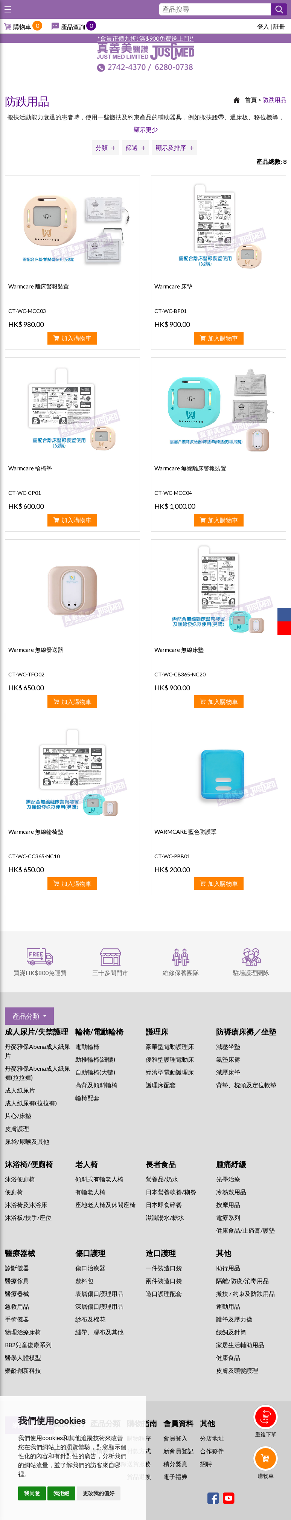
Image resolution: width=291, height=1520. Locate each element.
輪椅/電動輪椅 (99, 1031)
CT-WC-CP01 (24, 493)
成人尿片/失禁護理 (36, 1031)
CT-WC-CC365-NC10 (34, 856)
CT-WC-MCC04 (173, 493)
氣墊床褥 (228, 1059)
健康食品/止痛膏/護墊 (245, 1230)
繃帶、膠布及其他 (99, 1331)
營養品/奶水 (162, 1179)
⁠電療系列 (228, 1217)
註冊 (279, 26)
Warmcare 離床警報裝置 (38, 286)
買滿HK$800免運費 (40, 972)
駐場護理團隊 (251, 972)
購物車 (22, 26)
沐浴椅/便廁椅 (29, 1164)
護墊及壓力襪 (234, 1319)
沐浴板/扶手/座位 (28, 1217)
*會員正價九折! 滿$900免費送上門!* (146, 38)
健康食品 (228, 1357)
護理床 (157, 1031)
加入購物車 (76, 338)
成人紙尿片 (20, 1090)
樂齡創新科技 (23, 1370)
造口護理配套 (164, 1293)
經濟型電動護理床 (170, 1072)
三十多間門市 (110, 972)
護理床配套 (161, 1084)
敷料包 (84, 1280)
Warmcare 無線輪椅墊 (35, 831)
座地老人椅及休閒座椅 (105, 1204)
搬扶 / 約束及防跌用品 (245, 1293)
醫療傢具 (17, 1280)
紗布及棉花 (90, 1319)
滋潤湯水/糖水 (165, 1217)
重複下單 (265, 1434)
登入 (263, 26)
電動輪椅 (87, 1046)
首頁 (251, 99)
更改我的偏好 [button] (98, 1493)
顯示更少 (146, 129)
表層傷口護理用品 (99, 1293)
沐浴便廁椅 (20, 1179)
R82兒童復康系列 (28, 1344)
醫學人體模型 (23, 1357)
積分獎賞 (175, 1463)
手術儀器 (17, 1319)
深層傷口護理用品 (99, 1306)
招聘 (206, 1463)
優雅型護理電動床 (170, 1059)
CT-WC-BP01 (170, 311)
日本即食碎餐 (164, 1204)
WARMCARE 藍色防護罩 (185, 831)
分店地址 (212, 1438)
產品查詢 (73, 26)
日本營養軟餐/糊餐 (171, 1191)
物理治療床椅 (23, 1331)
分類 (102, 147)
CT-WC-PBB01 (172, 856)
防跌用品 (274, 99)
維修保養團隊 (181, 972)
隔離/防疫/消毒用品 (242, 1280)
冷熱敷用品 (231, 1191)
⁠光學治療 (228, 1179)
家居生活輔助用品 (240, 1344)
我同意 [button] (32, 1493)
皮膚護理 (17, 1128)
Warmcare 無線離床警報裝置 (190, 468)
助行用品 (228, 1267)
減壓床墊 (228, 1072)
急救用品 (17, 1306)
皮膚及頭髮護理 (237, 1370)
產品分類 (26, 1016)
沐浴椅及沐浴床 (26, 1204)
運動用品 (228, 1306)
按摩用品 (228, 1204)
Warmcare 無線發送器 (35, 649)
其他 (223, 1253)
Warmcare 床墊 (173, 286)
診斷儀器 (17, 1267)
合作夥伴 (212, 1450)
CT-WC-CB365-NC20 (180, 674)
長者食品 (161, 1164)
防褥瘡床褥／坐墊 (246, 1031)
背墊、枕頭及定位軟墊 (246, 1084)
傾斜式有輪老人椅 (99, 1179)
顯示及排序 (171, 147)
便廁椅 (14, 1191)
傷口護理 (90, 1253)
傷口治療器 (90, 1267)
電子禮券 (175, 1476)
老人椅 (86, 1164)
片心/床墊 (18, 1115)
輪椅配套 (87, 1097)
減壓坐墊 (228, 1046)
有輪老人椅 (90, 1191)
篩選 (132, 147)
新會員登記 (178, 1450)
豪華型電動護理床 (170, 1046)
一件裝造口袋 (164, 1267)
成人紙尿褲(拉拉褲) (31, 1102)
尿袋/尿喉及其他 (27, 1141)
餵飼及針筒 (231, 1331)
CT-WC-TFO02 (26, 674)
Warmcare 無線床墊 (179, 649)
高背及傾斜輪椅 (96, 1084)
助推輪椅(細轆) (95, 1059)
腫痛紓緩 (231, 1164)
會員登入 (175, 1438)
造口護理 (161, 1253)
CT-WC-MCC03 (27, 311)
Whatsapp (267, 1496)
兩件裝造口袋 (164, 1280)
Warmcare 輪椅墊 (30, 468)
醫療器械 (20, 1253)
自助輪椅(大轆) (95, 1072)
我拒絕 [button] (61, 1493)
